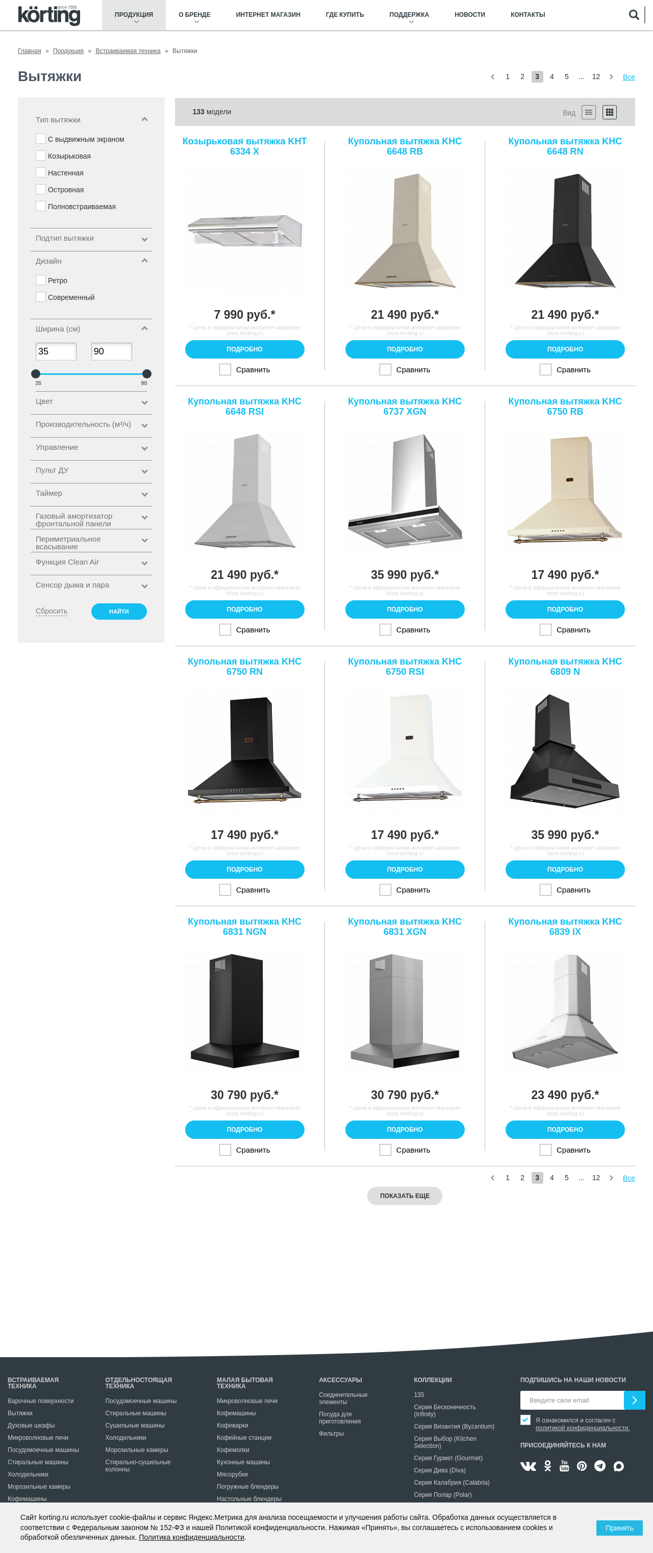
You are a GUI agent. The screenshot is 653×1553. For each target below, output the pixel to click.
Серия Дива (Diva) (440, 1470)
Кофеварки (232, 1425)
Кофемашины (27, 1499)
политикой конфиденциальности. (583, 1428)
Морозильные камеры (39, 1486)
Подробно (245, 349)
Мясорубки (232, 1474)
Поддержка (409, 15)
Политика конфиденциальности (191, 1537)
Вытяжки (20, 1413)
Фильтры (331, 1433)
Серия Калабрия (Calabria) (452, 1482)
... (582, 76)
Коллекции (433, 1380)
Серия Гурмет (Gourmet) (448, 1458)
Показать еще (405, 1196)
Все (629, 77)
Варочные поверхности (40, 1401)
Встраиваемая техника (33, 1383)
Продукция (134, 15)
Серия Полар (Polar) (442, 1494)
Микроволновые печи (38, 1437)
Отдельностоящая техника (139, 1383)
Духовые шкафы (31, 1425)
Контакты (528, 15)
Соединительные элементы (343, 1398)
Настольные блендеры (249, 1499)
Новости (470, 15)
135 (419, 1394)
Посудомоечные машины (43, 1450)
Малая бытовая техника (245, 1383)
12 (596, 76)
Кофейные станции (244, 1437)
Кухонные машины (243, 1462)
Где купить (345, 15)
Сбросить (51, 611)
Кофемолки (233, 1450)
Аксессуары (340, 1380)
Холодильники (28, 1474)
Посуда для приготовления (340, 1418)
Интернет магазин (268, 15)
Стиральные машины (38, 1462)
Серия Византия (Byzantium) (454, 1426)
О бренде (194, 15)
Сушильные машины (135, 1425)
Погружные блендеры (248, 1486)
